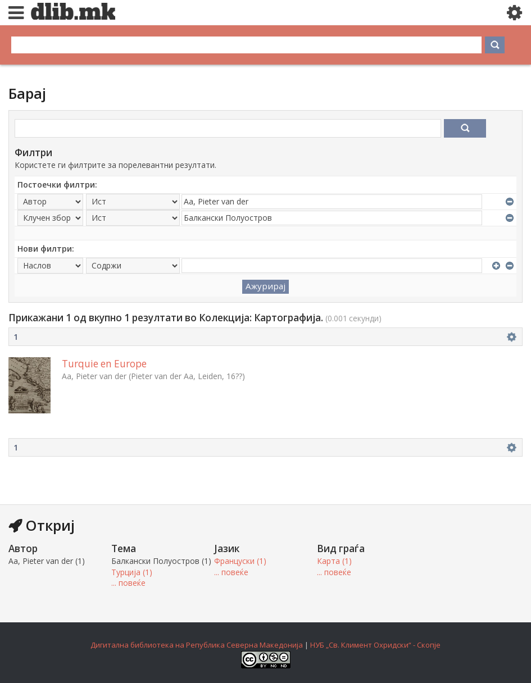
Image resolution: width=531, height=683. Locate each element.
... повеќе (128, 582)
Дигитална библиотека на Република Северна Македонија (196, 645)
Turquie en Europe (104, 363)
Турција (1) (131, 572)
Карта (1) (334, 560)
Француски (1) (240, 560)
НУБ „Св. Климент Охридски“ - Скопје (375, 645)
